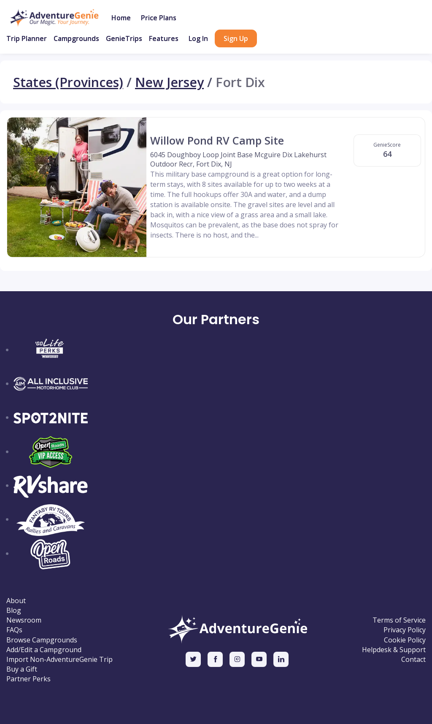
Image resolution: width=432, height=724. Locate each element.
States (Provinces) (68, 82)
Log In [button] (198, 38)
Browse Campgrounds (41, 640)
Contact (413, 660)
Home (121, 17)
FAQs (14, 630)
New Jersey (169, 82)
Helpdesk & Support (394, 650)
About (16, 601)
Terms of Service (399, 620)
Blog (13, 611)
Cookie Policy (405, 640)
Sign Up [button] (236, 38)
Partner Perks (28, 679)
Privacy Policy (404, 630)
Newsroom (23, 620)
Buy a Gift (21, 669)
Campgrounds (76, 38)
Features (163, 38)
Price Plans (158, 17)
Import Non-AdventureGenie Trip (59, 660)
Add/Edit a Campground (43, 650)
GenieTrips (124, 38)
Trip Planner (26, 38)
